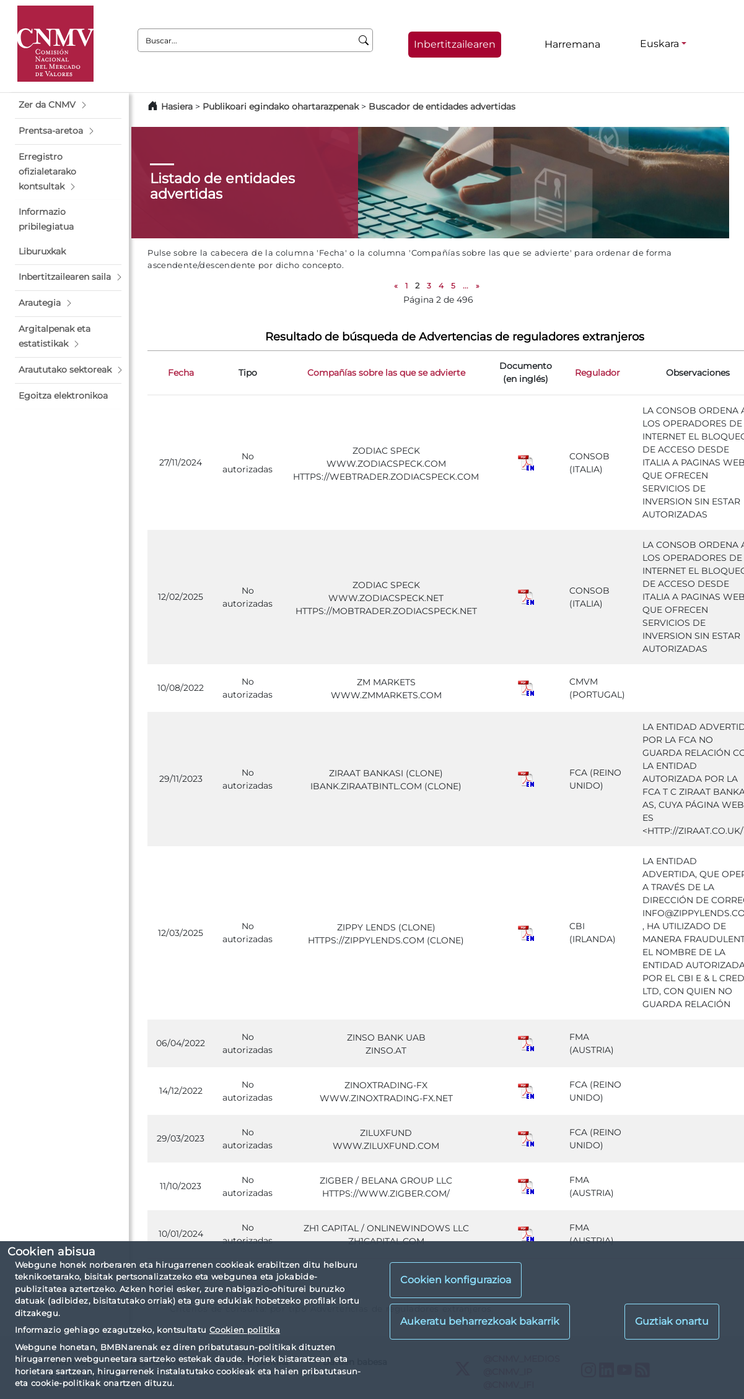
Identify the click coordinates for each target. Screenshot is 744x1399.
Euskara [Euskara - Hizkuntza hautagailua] (659, 44)
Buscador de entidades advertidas (442, 106)
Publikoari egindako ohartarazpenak (281, 106)
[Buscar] (364, 40)
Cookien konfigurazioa (455, 1280)
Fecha (181, 372)
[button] (68, 105)
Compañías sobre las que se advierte (386, 372)
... (465, 285)
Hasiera (177, 106)
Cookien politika (244, 1330)
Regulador (597, 372)
